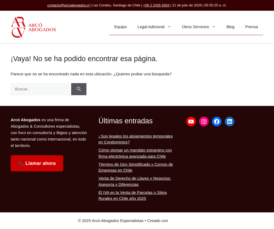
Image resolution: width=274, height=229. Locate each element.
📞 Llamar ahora (37, 163)
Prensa (251, 26)
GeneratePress (182, 220)
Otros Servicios (201, 27)
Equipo (120, 26)
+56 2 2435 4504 (156, 5)
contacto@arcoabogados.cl (68, 5)
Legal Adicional (157, 27)
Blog (230, 26)
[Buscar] (78, 89)
